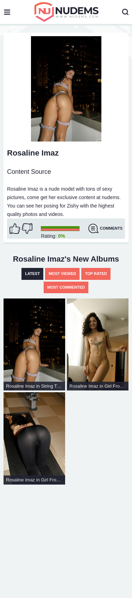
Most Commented (66, 287)
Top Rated (96, 273)
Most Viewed (62, 273)
